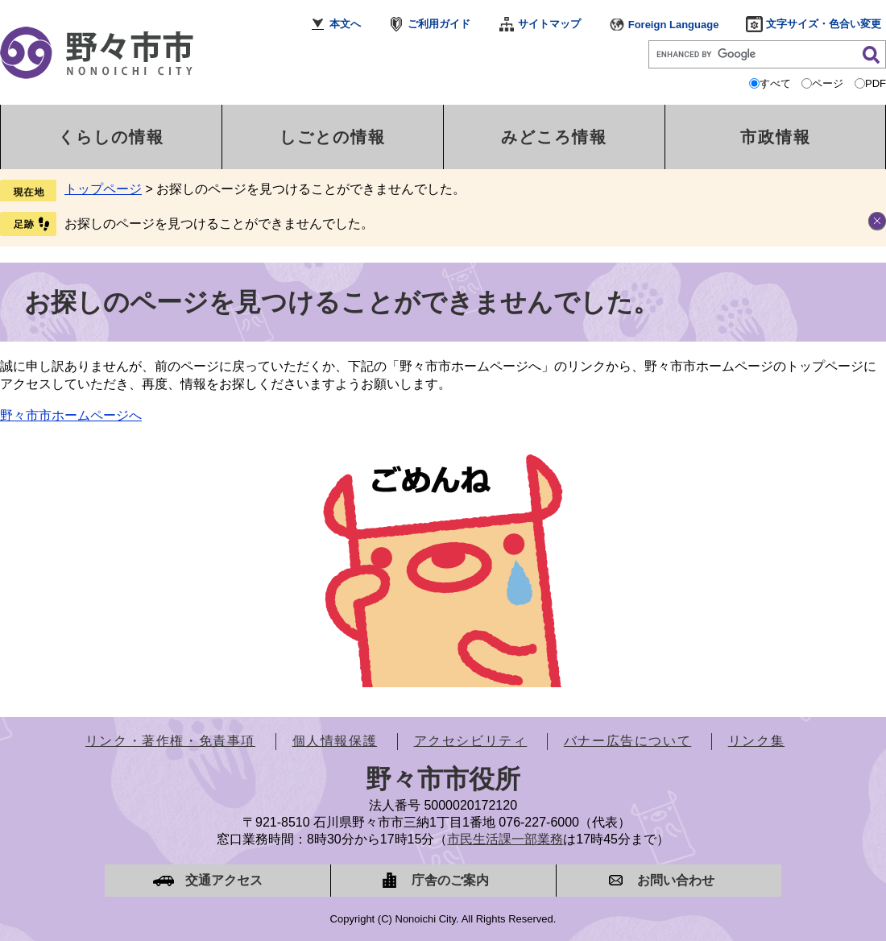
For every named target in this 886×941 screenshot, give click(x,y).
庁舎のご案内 (450, 880)
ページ (827, 83)
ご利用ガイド (439, 24)
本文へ (345, 24)
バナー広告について (627, 741)
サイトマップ (549, 24)
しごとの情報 (332, 137)
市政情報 (775, 137)
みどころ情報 (554, 137)
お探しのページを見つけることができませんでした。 (219, 223)
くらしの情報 (111, 137)
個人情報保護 (335, 741)
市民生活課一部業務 (505, 839)
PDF (875, 83)
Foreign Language (673, 25)
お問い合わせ (675, 880)
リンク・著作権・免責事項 (170, 741)
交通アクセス (224, 880)
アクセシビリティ (471, 741)
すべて (775, 83)
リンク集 (756, 741)
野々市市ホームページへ (71, 415)
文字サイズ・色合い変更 (823, 24)
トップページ (103, 189)
